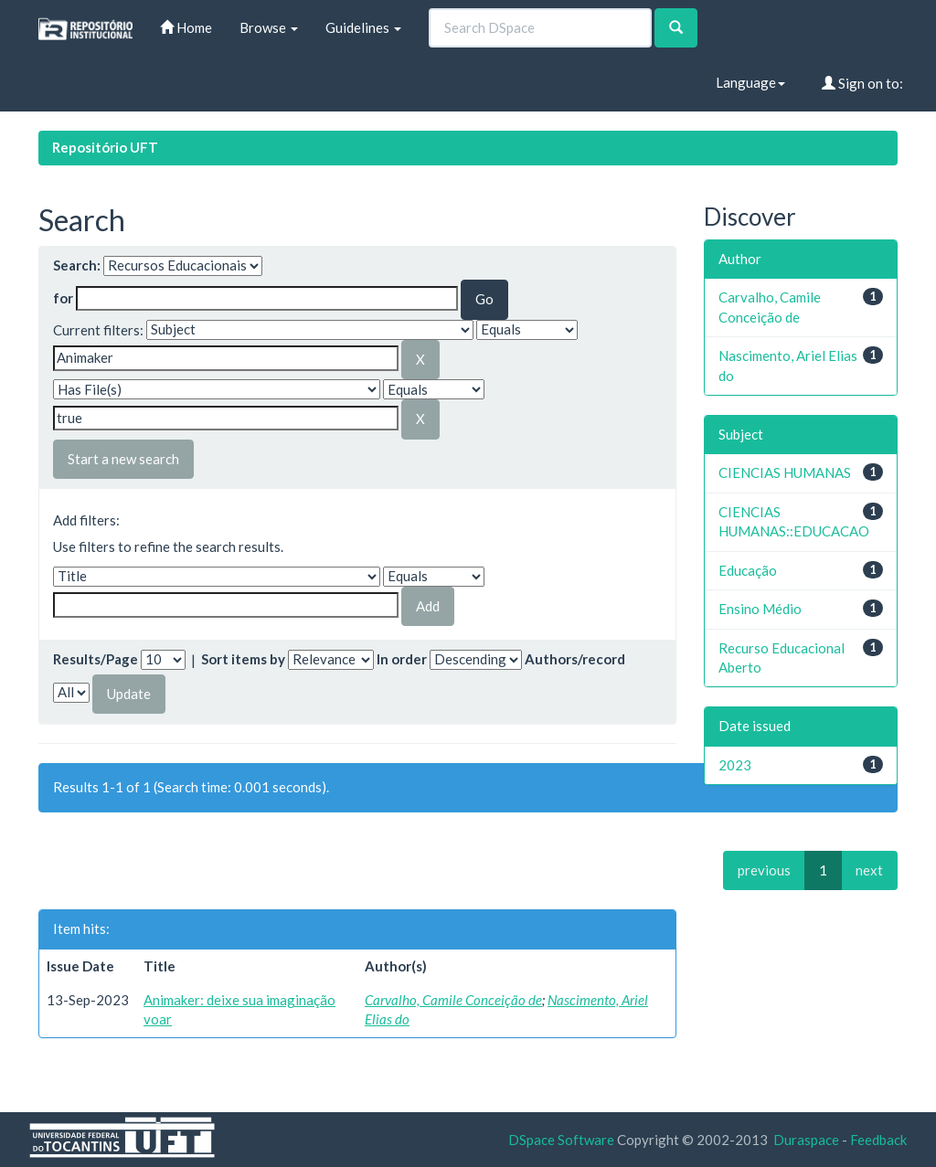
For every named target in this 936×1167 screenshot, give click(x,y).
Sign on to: (862, 83)
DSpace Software (561, 1139)
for (63, 298)
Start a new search (123, 459)
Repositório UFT (105, 147)
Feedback (878, 1139)
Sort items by (243, 659)
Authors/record (575, 659)
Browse (268, 27)
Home (186, 27)
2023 (734, 765)
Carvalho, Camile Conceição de (453, 1000)
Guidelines (363, 27)
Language (750, 82)
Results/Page (95, 659)
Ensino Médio (760, 608)
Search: (77, 265)
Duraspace (806, 1139)
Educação (747, 570)
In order (402, 659)
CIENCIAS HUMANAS (784, 472)
